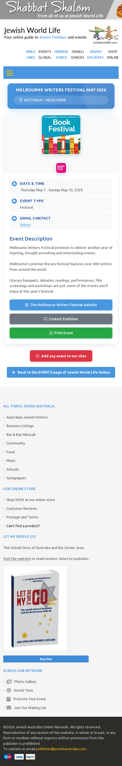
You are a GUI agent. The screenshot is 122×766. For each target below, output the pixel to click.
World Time (19, 690)
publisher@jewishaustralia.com (61, 749)
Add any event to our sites (61, 356)
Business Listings (20, 426)
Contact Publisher (61, 319)
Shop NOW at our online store (30, 500)
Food (10, 452)
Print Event (61, 333)
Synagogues (16, 478)
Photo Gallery (21, 681)
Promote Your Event (26, 699)
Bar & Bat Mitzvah (21, 434)
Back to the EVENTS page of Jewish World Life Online (61, 372)
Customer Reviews (21, 508)
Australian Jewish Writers (27, 417)
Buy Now (46, 659)
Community (15, 443)
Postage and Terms (22, 517)
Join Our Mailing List (26, 708)
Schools (12, 469)
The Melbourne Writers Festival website (61, 305)
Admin (25, 225)
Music (11, 460)
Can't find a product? (23, 526)
